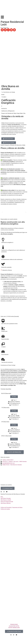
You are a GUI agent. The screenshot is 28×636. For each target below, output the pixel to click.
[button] (2, 29)
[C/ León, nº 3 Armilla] (14, 309)
